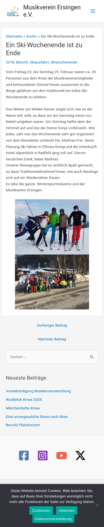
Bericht (22, 62)
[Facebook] (23, 455)
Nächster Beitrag (52, 339)
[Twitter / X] (80, 455)
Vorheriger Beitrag (52, 325)
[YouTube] (61, 455)
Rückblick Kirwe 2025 (24, 399)
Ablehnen (67, 511)
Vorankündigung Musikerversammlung (38, 391)
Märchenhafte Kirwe (23, 408)
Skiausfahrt (39, 62)
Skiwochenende (64, 62)
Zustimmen (41, 511)
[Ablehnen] (97, 505)
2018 (10, 62)
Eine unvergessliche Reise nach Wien (37, 416)
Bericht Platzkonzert (23, 425)
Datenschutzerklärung (53, 519)
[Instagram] (42, 455)
